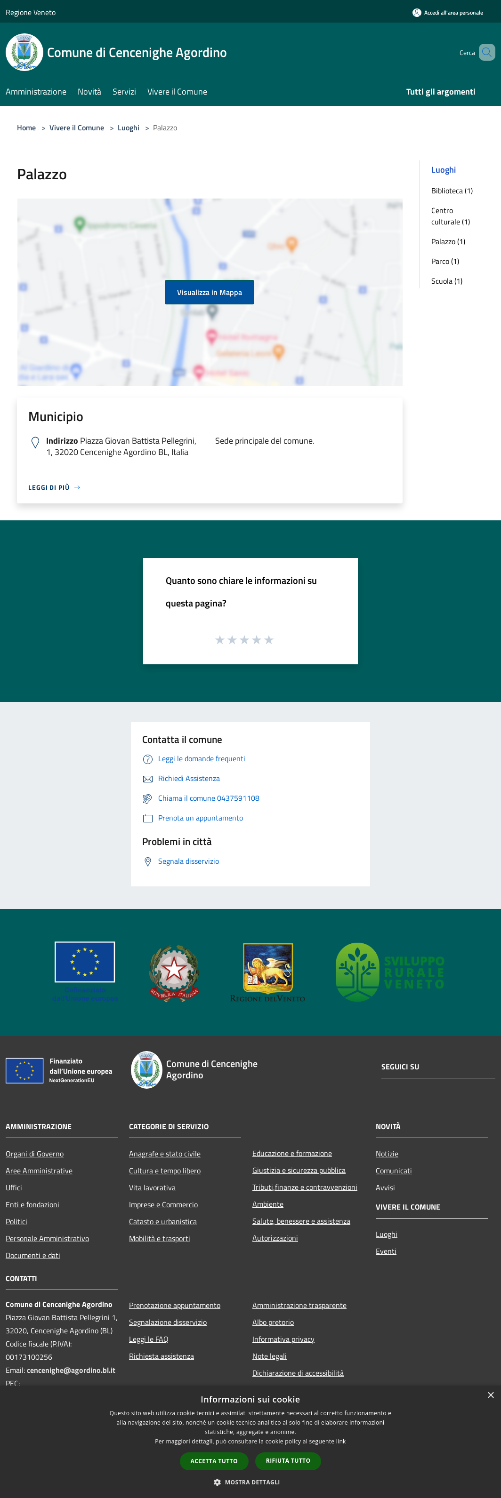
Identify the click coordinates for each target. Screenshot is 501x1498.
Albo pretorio (273, 1322)
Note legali (269, 1356)
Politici (16, 1221)
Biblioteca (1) (452, 190)
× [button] (490, 1395)
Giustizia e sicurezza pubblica (299, 1170)
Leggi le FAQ (149, 1339)
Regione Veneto (31, 12)
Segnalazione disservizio (168, 1322)
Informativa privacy (283, 1339)
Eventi (386, 1251)
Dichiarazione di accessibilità (298, 1372)
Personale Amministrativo (47, 1238)
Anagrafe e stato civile (165, 1153)
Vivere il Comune (77, 127)
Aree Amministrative (39, 1170)
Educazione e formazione (292, 1153)
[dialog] (250, 1442)
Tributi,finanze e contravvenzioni (304, 1187)
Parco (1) (445, 261)
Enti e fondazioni (32, 1204)
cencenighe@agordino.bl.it (71, 1370)
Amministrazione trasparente (299, 1305)
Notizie (387, 1153)
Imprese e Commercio (163, 1204)
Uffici (14, 1187)
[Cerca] (484, 52)
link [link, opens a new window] (341, 1441)
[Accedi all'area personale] (447, 12)
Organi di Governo (35, 1153)
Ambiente (267, 1204)
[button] (250, 1482)
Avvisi (385, 1187)
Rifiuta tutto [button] (288, 1461)
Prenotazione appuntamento (174, 1305)
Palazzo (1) (448, 241)
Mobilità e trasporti (159, 1238)
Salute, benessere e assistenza (301, 1221)
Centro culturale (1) (450, 216)
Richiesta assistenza (161, 1356)
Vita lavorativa (152, 1187)
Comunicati (394, 1170)
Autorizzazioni (275, 1237)
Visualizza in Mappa (209, 292)
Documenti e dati (33, 1255)
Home (26, 127)
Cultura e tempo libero (165, 1170)
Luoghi (128, 127)
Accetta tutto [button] (214, 1461)
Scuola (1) (446, 281)
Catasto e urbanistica (163, 1221)
